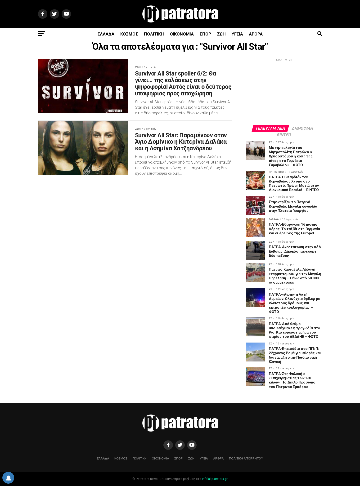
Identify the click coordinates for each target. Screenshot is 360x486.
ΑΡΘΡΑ (256, 33)
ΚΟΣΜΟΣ (129, 33)
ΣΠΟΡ (205, 33)
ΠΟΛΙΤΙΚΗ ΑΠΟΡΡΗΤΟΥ (246, 458)
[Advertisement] (284, 91)
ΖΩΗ (221, 33)
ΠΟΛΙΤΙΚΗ (154, 33)
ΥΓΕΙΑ (237, 33)
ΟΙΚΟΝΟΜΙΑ (182, 33)
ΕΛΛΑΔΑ (106, 33)
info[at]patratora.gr (215, 479)
